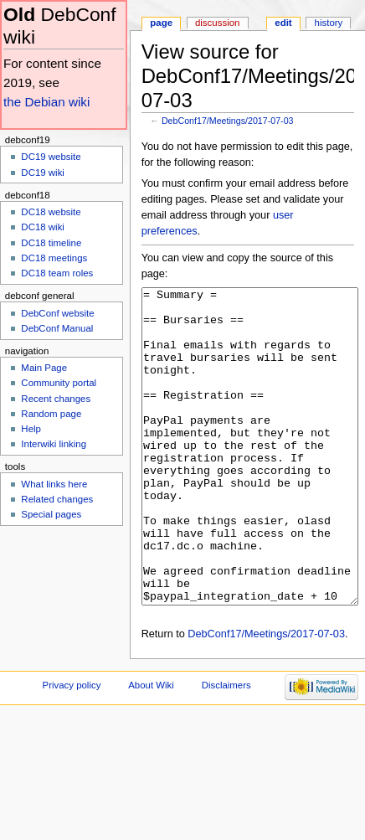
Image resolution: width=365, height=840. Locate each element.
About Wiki (151, 748)
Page (161, 23)
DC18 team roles (57, 273)
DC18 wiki (42, 227)
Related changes (57, 499)
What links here (54, 484)
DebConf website (57, 313)
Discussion (217, 23)
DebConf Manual (57, 328)
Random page (51, 414)
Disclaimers (226, 748)
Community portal (58, 383)
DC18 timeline (51, 243)
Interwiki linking (53, 444)
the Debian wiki (46, 102)
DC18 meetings (54, 258)
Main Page (44, 368)
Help (31, 429)
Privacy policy (72, 748)
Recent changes (55, 399)
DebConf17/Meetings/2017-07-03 (228, 121)
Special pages (51, 514)
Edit (283, 23)
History (329, 23)
